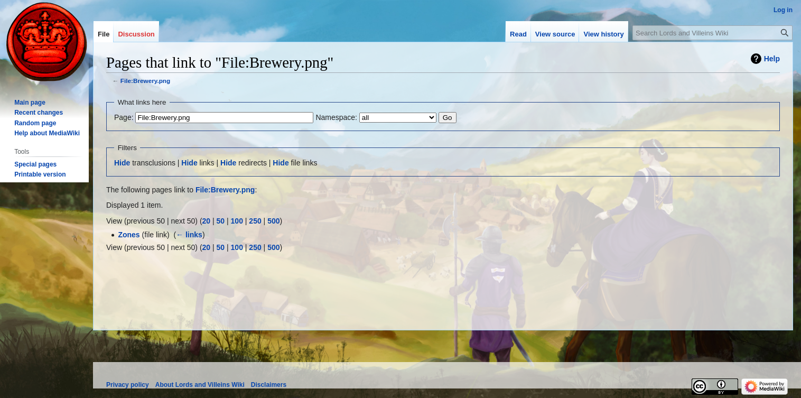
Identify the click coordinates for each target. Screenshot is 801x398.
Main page (29, 102)
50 (221, 221)
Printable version (40, 174)
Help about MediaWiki (47, 133)
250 (255, 221)
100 (237, 221)
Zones (128, 234)
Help (772, 58)
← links (189, 234)
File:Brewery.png (145, 80)
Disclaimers (268, 384)
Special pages (35, 164)
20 (206, 221)
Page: (124, 117)
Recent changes (38, 112)
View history (603, 34)
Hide (122, 163)
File (103, 34)
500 (273, 221)
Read (518, 34)
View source (555, 34)
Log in (783, 10)
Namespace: (336, 117)
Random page (35, 123)
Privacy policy (127, 384)
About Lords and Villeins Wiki (200, 384)
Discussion (136, 34)
